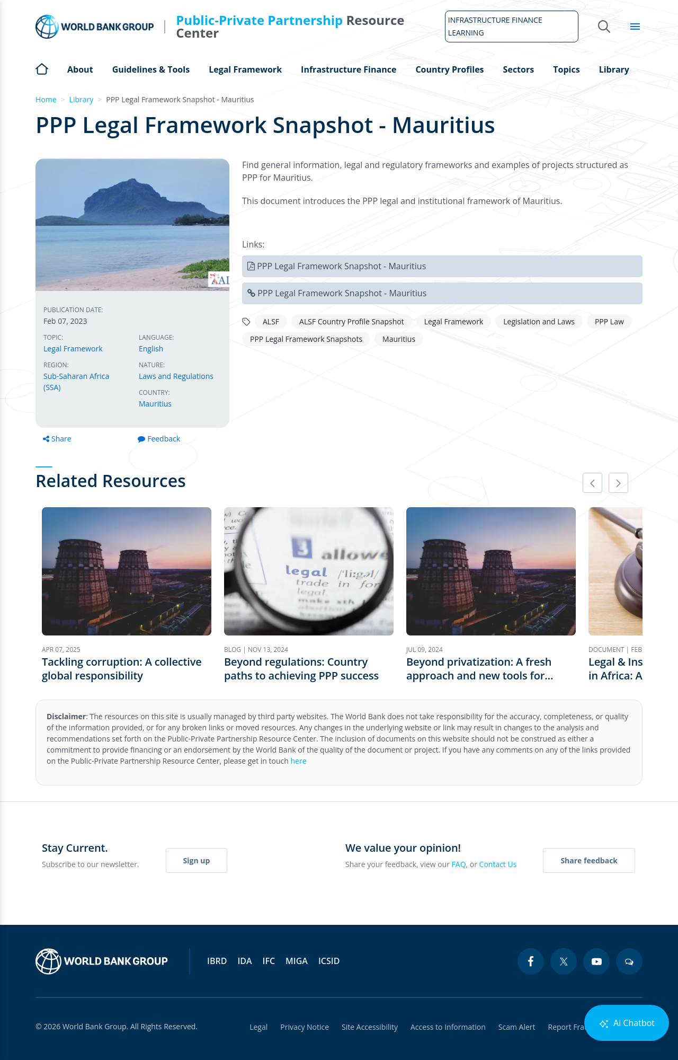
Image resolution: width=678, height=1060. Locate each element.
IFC (269, 961)
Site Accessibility (370, 1027)
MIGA (297, 961)
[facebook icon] (531, 961)
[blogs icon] (629, 961)
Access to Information (448, 1027)
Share (57, 439)
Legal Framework (73, 348)
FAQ (459, 864)
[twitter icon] (563, 961)
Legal (258, 1027)
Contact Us (498, 864)
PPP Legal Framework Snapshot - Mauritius (341, 266)
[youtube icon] (596, 961)
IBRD (217, 961)
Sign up (196, 860)
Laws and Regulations (176, 376)
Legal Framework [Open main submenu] (245, 69)
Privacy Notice (304, 1027)
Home (41, 68)
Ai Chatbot (627, 1023)
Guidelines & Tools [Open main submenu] (151, 69)
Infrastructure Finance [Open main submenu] (348, 69)
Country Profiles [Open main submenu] (449, 69)
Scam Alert (517, 1027)
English (151, 348)
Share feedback (589, 860)
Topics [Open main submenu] (566, 69)
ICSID (329, 961)
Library (614, 69)
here (299, 761)
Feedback (159, 439)
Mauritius (155, 404)
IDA (244, 961)
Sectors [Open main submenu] (518, 69)
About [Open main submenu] (80, 69)
